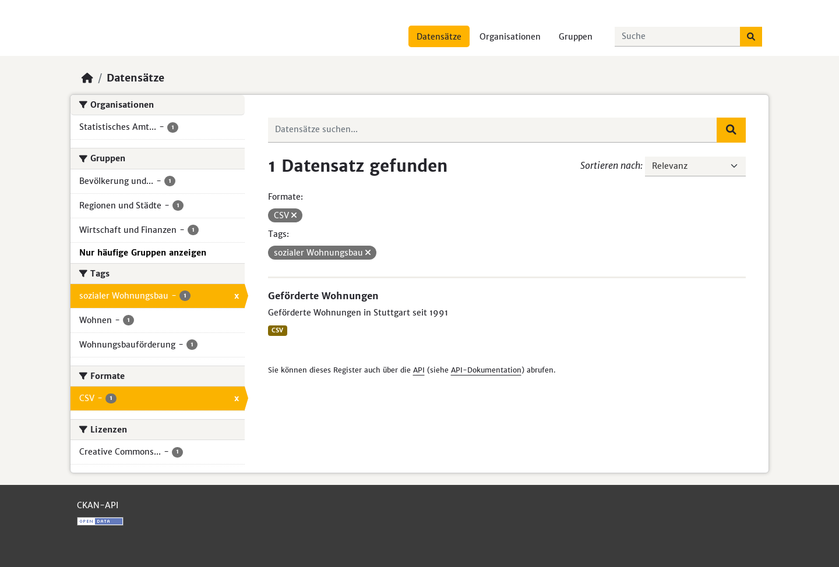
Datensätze (439, 36)
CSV (277, 330)
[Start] (87, 78)
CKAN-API (97, 505)
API (419, 370)
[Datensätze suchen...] (678, 37)
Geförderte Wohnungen (323, 296)
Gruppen (576, 36)
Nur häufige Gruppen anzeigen (142, 252)
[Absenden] (751, 37)
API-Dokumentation (486, 370)
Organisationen (510, 36)
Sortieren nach (610, 165)
